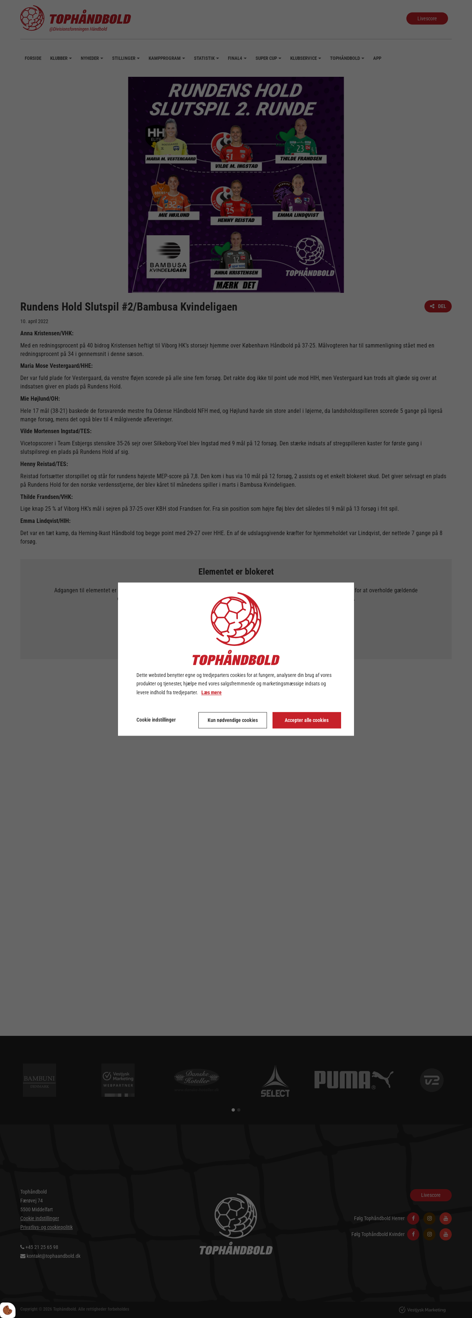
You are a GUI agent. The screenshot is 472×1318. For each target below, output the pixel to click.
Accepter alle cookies (307, 720)
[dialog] (236, 659)
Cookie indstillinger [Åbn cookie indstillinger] (156, 720)
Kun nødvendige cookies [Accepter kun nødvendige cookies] (233, 720)
